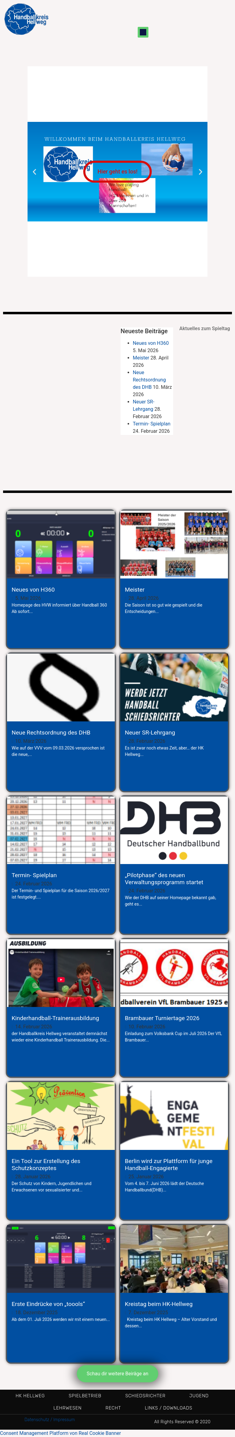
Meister (141, 358)
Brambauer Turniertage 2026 (162, 1018)
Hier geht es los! (117, 171)
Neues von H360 (151, 343)
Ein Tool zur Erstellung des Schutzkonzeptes (46, 1165)
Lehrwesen (68, 1408)
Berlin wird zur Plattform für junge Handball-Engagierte (168, 1165)
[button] (143, 32)
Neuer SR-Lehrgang (150, 732)
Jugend (199, 1396)
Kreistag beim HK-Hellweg (159, 1304)
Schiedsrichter (145, 1396)
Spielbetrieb (85, 1396)
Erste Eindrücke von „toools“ (48, 1304)
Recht (113, 1408)
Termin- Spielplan (151, 424)
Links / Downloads (168, 1408)
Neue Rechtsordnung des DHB (149, 380)
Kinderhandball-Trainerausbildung (55, 1018)
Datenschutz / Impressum (49, 1419)
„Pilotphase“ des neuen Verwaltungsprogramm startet (164, 879)
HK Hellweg (30, 1396)
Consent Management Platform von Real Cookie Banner (60, 1433)
